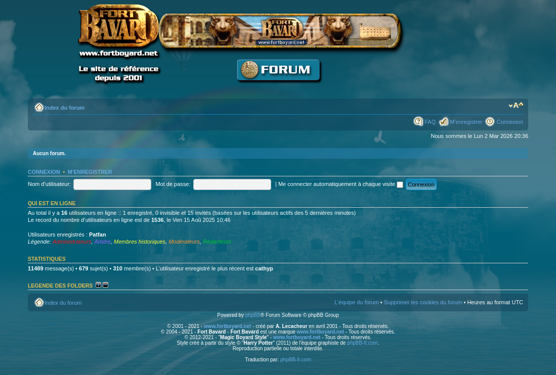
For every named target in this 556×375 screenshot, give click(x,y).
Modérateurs (184, 242)
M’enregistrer (466, 122)
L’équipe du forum (356, 302)
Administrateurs (72, 242)
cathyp (264, 268)
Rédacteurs (217, 242)
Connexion (509, 122)
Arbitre (102, 242)
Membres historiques (139, 242)
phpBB (253, 315)
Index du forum (64, 108)
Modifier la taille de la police (515, 105)
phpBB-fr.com (362, 343)
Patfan (97, 234)
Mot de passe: (172, 184)
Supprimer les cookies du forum (423, 302)
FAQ (430, 122)
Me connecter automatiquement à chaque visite (340, 184)
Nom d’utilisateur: (49, 184)
